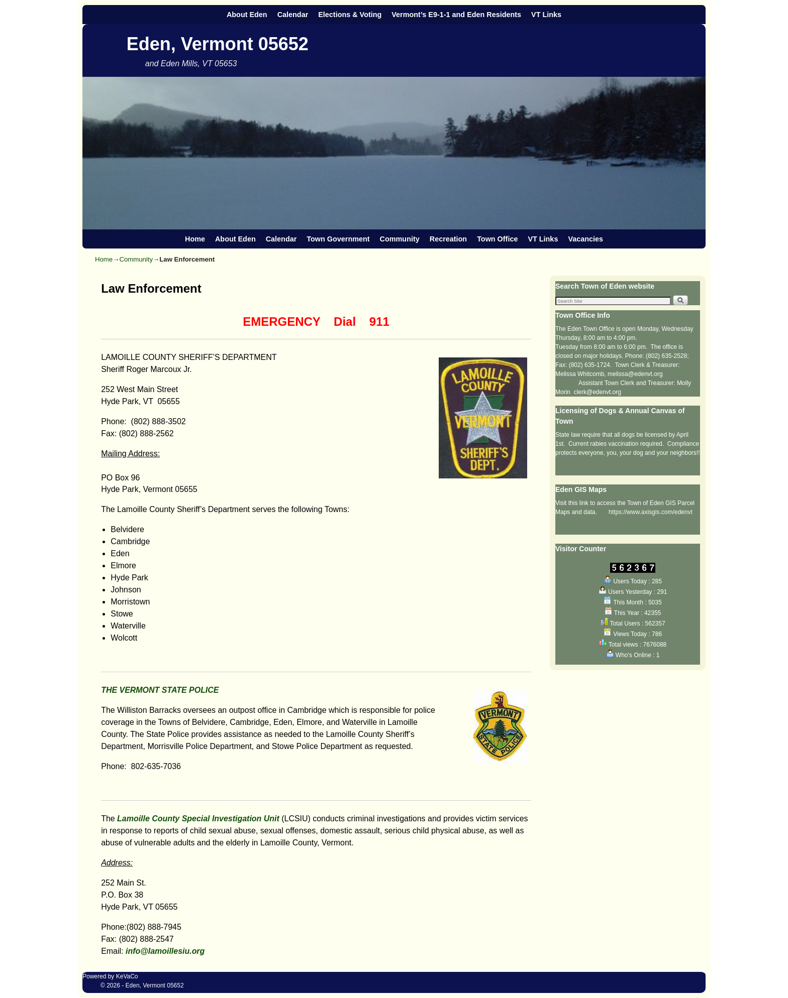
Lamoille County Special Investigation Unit (199, 818)
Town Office (497, 239)
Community (400, 239)
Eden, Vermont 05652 (218, 44)
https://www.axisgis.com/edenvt (651, 512)
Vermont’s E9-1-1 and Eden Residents (456, 15)
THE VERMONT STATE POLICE (160, 690)
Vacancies (585, 239)
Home (195, 239)
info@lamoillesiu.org (165, 951)
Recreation (448, 239)
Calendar (293, 15)
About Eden (247, 15)
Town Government (338, 239)
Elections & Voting (349, 15)
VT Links (546, 15)
